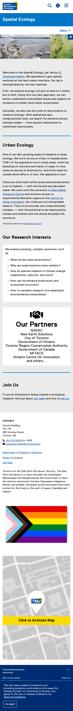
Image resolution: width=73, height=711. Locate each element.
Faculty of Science (13, 458)
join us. (65, 398)
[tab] (34, 59)
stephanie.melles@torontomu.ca (23, 444)
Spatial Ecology (19, 19)
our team (39, 398)
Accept (10, 704)
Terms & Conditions (14, 697)
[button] (3, 46)
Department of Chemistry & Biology (22, 452)
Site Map (7, 463)
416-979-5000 (13, 440)
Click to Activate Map (37, 620)
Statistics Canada (33, 224)
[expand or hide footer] (68, 670)
